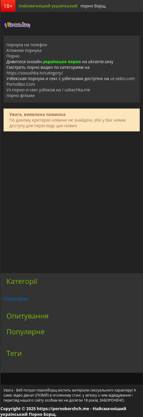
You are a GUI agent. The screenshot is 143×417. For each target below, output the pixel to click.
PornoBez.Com (21, 84)
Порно (13, 56)
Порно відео (16, 298)
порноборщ (15, 24)
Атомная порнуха (24, 50)
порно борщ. (94, 6)
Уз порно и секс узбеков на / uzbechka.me (48, 90)
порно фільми (21, 95)
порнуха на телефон (27, 44)
